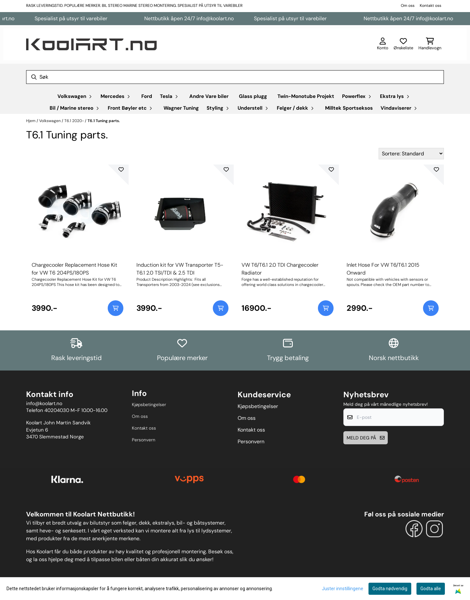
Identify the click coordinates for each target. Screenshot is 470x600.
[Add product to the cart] (115, 308)
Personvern (143, 440)
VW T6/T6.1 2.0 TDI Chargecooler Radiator (280, 268)
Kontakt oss (430, 5)
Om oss (408, 5)
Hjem (31, 120)
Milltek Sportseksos (349, 108)
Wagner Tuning (181, 108)
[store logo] (91, 44)
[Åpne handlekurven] (430, 44)
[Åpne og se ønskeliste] (403, 44)
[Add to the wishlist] (121, 169)
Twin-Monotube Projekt (305, 96)
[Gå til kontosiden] (382, 44)
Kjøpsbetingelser (149, 404)
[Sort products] (411, 153)
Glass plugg (253, 96)
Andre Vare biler (208, 96)
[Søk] (235, 77)
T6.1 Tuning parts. (103, 120)
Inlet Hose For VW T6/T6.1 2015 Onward (383, 268)
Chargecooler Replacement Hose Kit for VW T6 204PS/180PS (74, 268)
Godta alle (430, 588)
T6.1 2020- (74, 120)
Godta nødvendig (389, 588)
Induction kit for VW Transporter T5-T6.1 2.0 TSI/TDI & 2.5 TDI (179, 268)
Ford (146, 96)
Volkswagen (50, 120)
